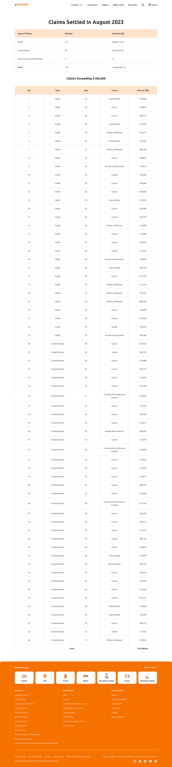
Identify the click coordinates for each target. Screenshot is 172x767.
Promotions (93, 5)
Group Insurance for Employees (27, 734)
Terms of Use (59, 756)
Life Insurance (20, 699)
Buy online (132, 5)
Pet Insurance (20, 730)
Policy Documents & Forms (73, 708)
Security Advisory (35, 756)
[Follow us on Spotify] (155, 761)
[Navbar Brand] (21, 5)
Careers (114, 712)
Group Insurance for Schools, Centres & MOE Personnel (36, 743)
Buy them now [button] (21, 667)
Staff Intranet (68, 717)
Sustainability (116, 704)
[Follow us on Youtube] (150, 761)
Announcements (117, 717)
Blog (65, 695)
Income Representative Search (75, 704)
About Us (115, 695)
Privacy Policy (20, 756)
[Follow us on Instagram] (134, 761)
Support (105, 5)
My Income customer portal (74, 721)
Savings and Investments (24, 704)
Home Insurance (21, 721)
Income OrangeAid (118, 699)
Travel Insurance (21, 708)
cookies (112, 756)
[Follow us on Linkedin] (145, 761)
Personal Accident (22, 717)
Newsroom (115, 708)
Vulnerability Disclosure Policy (78, 756)
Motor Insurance (21, 712)
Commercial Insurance (23, 739)
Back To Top (150, 667)
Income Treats (68, 725)
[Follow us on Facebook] (140, 761)
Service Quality (69, 712)
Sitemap (47, 756)
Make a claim (118, 5)
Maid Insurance (21, 725)
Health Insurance (21, 695)
